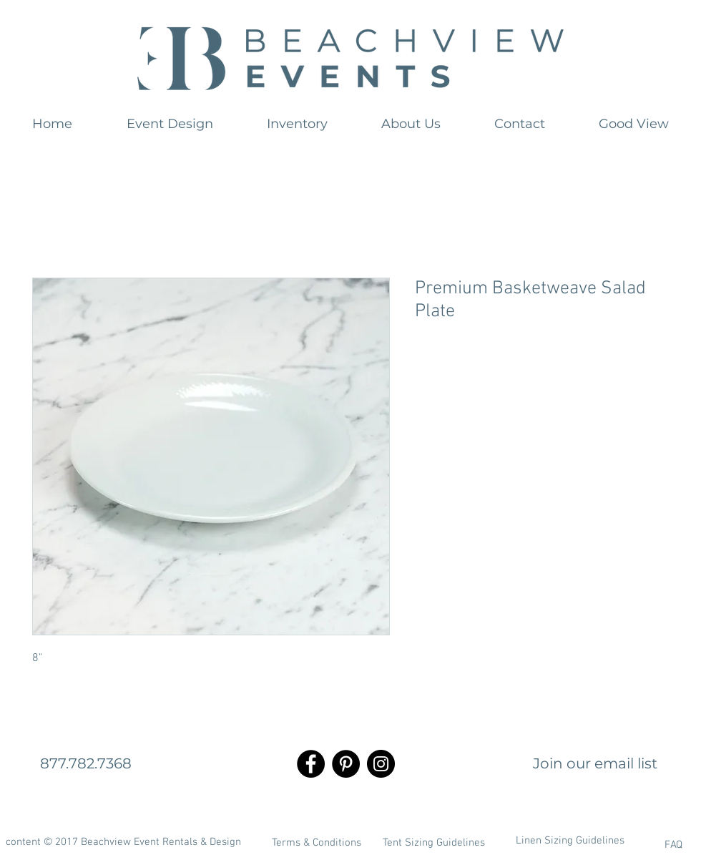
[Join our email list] (595, 763)
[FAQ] (635, 845)
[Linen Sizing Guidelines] (570, 841)
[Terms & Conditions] (316, 842)
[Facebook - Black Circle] (311, 764)
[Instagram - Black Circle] (381, 764)
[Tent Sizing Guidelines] (433, 842)
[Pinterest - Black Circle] (346, 764)
